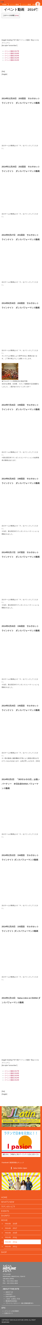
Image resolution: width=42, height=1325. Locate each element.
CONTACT (9, 1294)
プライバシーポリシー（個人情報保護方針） (20, 1303)
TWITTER (37, 11)
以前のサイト (8, 1313)
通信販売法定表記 (11, 1301)
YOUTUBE (37, 17)
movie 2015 (11, 1237)
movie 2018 (11, 1223)
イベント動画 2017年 (11, 51)
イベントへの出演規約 (11, 1311)
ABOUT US (9, 1292)
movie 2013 (11, 1246)
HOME (4, 4)
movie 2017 (11, 1228)
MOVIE (4, 1220)
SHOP (4, 1252)
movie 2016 (11, 1233)
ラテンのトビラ (8, 1206)
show (16, 15)
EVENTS (5, 1211)
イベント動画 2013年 (11, 60)
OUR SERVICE (10, 1296)
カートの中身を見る (17, 1258)
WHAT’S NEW (7, 1202)
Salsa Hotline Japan (20, 1168)
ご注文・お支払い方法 (13, 1299)
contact (37, 1268)
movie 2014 (11, 1242)
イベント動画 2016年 (11, 53)
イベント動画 (14, 4)
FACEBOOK (37, 4)
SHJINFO (5, 1216)
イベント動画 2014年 (11, 58)
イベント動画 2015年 (11, 55)
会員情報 (24, 1258)
